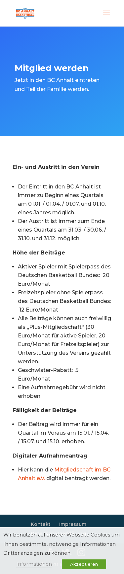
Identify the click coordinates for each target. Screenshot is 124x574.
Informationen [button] (34, 564)
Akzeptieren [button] (84, 564)
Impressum (72, 524)
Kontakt (41, 524)
